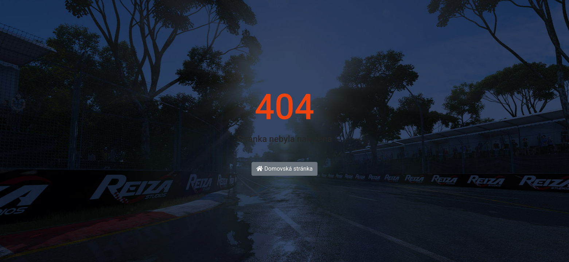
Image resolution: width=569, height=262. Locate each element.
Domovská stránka (284, 168)
